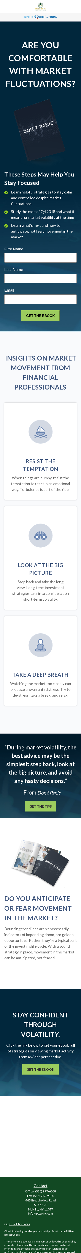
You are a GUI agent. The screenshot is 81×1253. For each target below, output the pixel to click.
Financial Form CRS (19, 1224)
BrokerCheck (12, 1234)
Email (9, 290)
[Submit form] (40, 315)
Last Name (13, 270)
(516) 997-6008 (45, 1191)
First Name (13, 249)
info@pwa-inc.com (40, 1213)
